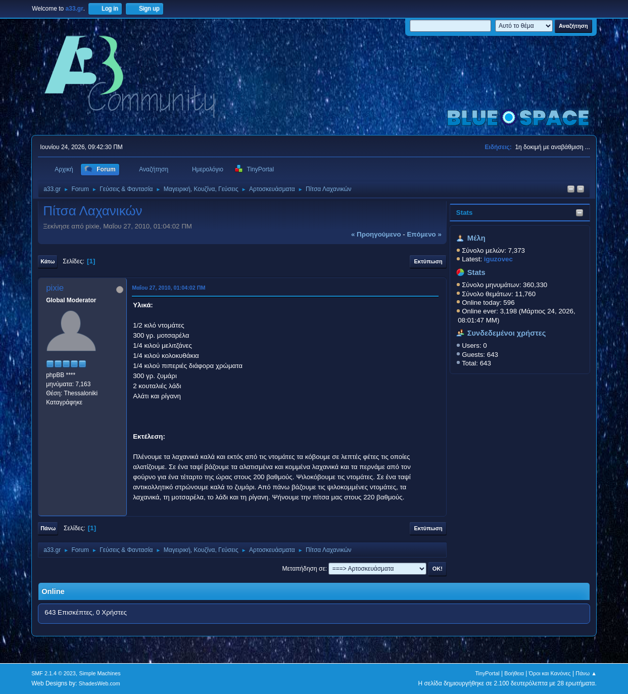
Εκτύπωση (428, 261)
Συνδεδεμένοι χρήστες (506, 333)
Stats (464, 212)
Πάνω (48, 528)
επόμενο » (424, 234)
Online (53, 591)
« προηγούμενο (376, 234)
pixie (55, 288)
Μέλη (476, 238)
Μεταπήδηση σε (303, 568)
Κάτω (47, 261)
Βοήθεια (514, 673)
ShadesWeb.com (99, 683)
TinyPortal (487, 673)
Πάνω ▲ (586, 673)
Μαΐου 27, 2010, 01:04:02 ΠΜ (168, 288)
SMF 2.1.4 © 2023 (53, 673)
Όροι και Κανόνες (550, 673)
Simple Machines (99, 673)
